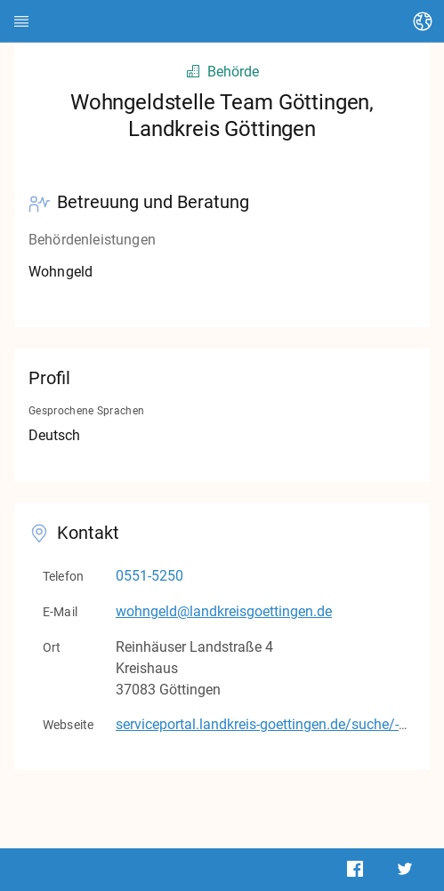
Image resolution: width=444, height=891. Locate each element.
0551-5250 (149, 575)
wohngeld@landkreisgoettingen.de (224, 611)
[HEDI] (21, 21)
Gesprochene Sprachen (86, 411)
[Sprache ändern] (422, 21)
